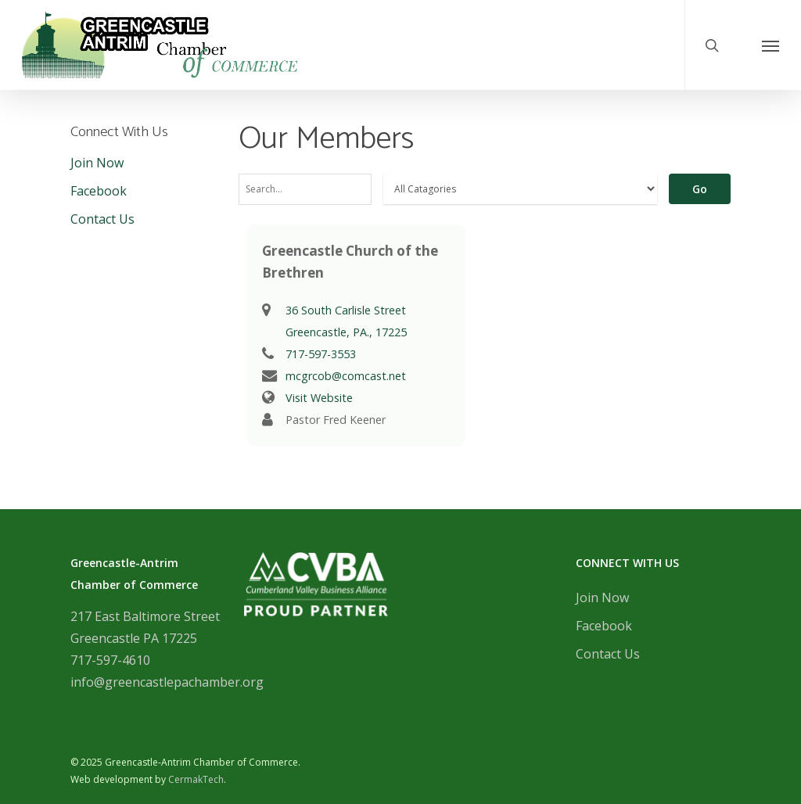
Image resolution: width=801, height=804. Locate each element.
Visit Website (319, 397)
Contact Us (102, 219)
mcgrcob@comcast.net (346, 375)
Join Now (97, 162)
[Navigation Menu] (770, 45)
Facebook (98, 190)
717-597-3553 (321, 353)
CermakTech (196, 779)
